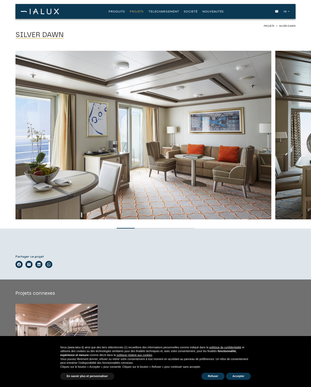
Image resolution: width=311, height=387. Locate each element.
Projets (269, 25)
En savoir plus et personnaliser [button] (87, 376)
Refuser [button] (213, 376)
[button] (286, 11)
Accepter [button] (238, 376)
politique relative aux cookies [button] (134, 355)
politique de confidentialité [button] (225, 347)
